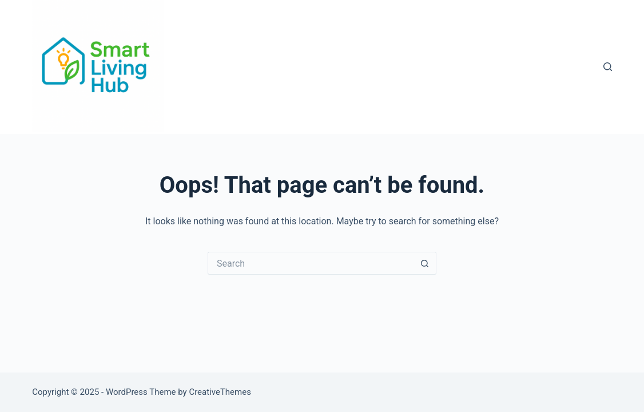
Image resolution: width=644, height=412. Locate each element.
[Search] (607, 66)
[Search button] (425, 263)
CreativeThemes (220, 392)
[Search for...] (311, 263)
